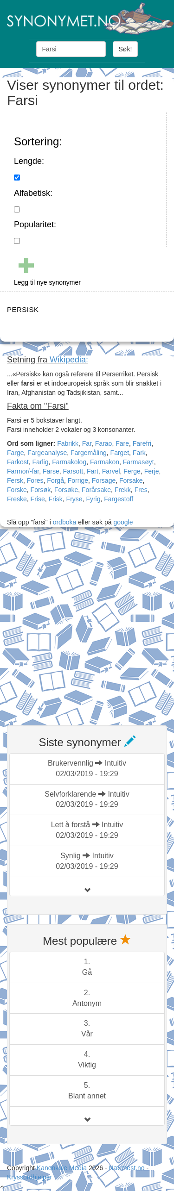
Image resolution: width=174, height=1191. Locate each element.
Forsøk (41, 489)
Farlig (40, 462)
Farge (15, 452)
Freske (17, 499)
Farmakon (104, 462)
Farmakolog (69, 462)
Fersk (15, 480)
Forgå (55, 480)
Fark (139, 452)
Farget (119, 452)
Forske (17, 489)
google (123, 522)
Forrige (78, 480)
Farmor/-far (23, 471)
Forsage (104, 480)
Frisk (55, 499)
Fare (122, 443)
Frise (38, 499)
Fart (92, 471)
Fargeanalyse (47, 452)
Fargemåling (89, 452)
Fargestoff (118, 499)
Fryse (74, 499)
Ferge (132, 471)
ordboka (63, 522)
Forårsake (96, 489)
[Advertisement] (87, 627)
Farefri (142, 443)
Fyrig (93, 499)
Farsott (73, 471)
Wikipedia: (69, 359)
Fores (35, 480)
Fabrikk (67, 443)
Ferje (151, 471)
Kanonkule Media (63, 1168)
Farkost (18, 462)
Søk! (125, 49)
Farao (103, 443)
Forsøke (66, 489)
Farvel (111, 471)
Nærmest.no (126, 1168)
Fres (141, 489)
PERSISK (23, 309)
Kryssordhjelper (29, 1177)
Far (86, 443)
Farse (51, 471)
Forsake (131, 480)
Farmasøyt (138, 462)
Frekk (123, 489)
